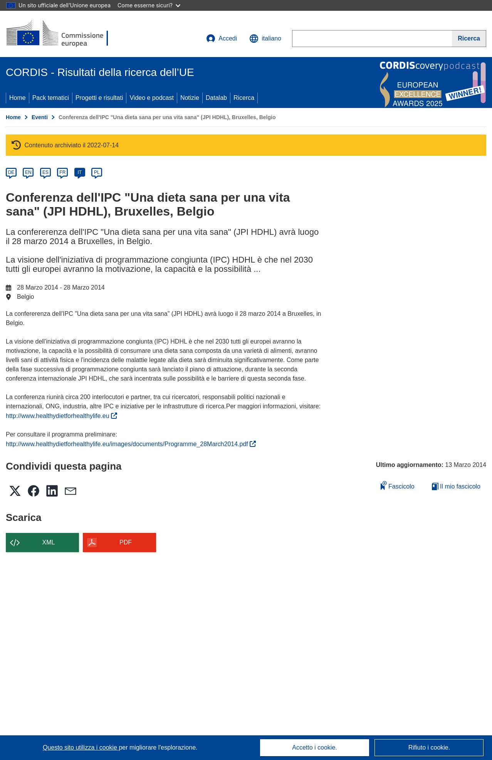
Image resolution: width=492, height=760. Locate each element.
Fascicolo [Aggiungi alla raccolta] (398, 485)
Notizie (189, 97)
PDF (125, 542)
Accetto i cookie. (314, 747)
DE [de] (11, 172)
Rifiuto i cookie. (429, 747)
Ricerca (243, 97)
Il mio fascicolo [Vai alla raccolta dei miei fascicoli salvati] (456, 486)
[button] (265, 38)
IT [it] (79, 172)
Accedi (221, 38)
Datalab (216, 97)
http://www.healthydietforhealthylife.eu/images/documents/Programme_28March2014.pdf (131, 444)
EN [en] (28, 172)
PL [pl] (97, 172)
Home (17, 97)
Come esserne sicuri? (149, 5)
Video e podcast (151, 97)
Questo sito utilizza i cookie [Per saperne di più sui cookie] (81, 747)
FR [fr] (62, 172)
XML (48, 542)
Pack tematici (50, 97)
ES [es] (45, 172)
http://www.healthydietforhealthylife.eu (61, 416)
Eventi (40, 117)
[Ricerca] (469, 38)
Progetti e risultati (99, 97)
